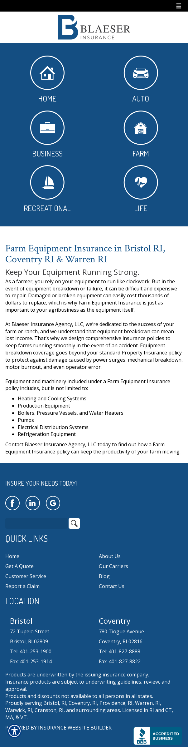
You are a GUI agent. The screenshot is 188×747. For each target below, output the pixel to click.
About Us (110, 556)
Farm (140, 134)
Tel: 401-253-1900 (30, 651)
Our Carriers (113, 566)
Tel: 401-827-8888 (119, 651)
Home (47, 79)
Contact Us (111, 586)
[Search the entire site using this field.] (36, 523)
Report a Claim (22, 586)
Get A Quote (19, 566)
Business (47, 134)
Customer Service (25, 576)
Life (140, 189)
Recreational (47, 189)
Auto (140, 79)
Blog (104, 576)
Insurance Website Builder (75, 727)
